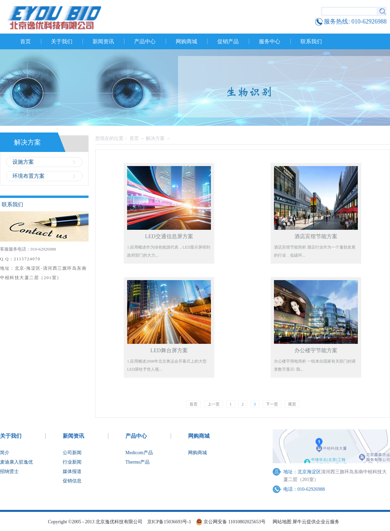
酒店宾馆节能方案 (315, 236)
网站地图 (280, 521)
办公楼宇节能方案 (315, 350)
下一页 (272, 404)
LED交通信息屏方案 (169, 236)
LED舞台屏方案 (168, 350)
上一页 (214, 404)
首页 (25, 41)
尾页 (292, 404)
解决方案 (155, 138)
